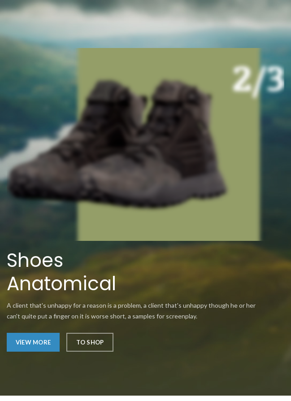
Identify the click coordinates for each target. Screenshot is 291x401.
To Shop (90, 342)
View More (33, 342)
